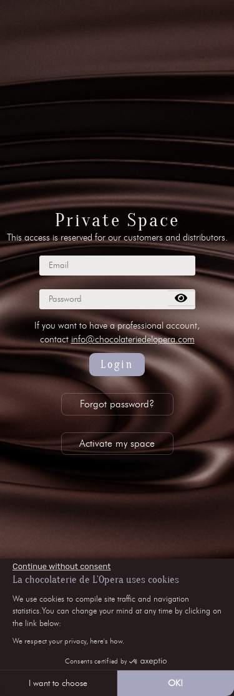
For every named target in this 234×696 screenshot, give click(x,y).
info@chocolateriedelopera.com (133, 339)
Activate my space (117, 443)
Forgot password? (117, 404)
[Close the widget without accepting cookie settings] (61, 566)
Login (117, 364)
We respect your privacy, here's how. (68, 640)
